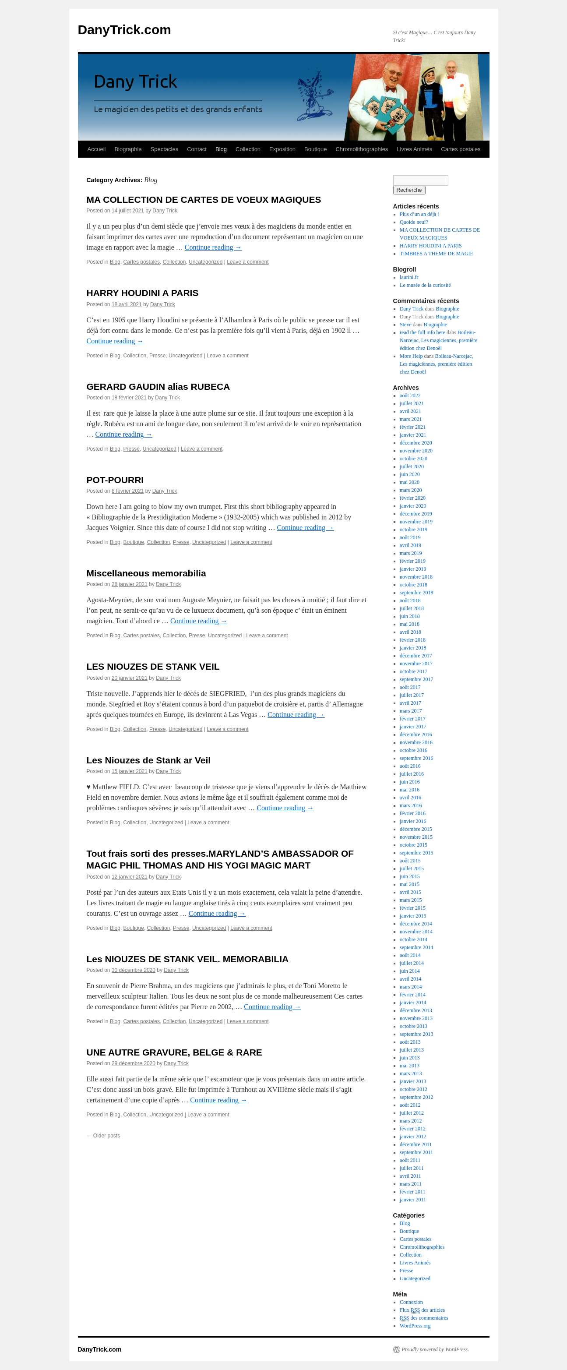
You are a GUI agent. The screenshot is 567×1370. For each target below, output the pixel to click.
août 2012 (410, 1105)
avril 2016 (410, 797)
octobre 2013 (413, 1026)
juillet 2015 (412, 868)
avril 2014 (410, 979)
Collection (248, 149)
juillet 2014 (412, 963)
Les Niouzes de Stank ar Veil (149, 760)
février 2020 (413, 498)
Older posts (103, 1136)
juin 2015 (410, 876)
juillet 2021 (412, 403)
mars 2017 (411, 711)
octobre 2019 (413, 529)
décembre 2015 (416, 829)
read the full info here (422, 332)
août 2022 (410, 395)
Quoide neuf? (414, 222)
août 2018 (410, 600)
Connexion (411, 1302)
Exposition (282, 149)
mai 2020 (409, 482)
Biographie (127, 149)
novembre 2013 (416, 1018)
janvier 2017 (413, 727)
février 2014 (413, 995)
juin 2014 (410, 971)
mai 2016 (409, 790)
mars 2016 (411, 805)
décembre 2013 (416, 1010)
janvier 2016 (413, 821)
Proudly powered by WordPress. (435, 1349)
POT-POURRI (115, 480)
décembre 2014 (416, 924)
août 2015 (410, 861)
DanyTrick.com (124, 29)
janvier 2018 (413, 648)
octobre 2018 (413, 585)
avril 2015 (410, 892)
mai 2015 (409, 884)
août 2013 (410, 1042)
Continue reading (213, 247)
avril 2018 (410, 632)
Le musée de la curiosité (425, 285)
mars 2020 (411, 490)
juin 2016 (410, 782)
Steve (406, 324)
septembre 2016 (416, 758)
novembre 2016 (416, 742)
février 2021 (413, 427)
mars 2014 (411, 987)
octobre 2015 (413, 845)
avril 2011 (410, 1176)
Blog (221, 149)
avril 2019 (410, 545)
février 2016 (413, 813)
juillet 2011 (412, 1168)
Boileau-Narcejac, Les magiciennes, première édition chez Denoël (439, 340)
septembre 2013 (416, 1034)
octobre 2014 (413, 939)
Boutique (315, 149)
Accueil (97, 149)
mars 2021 (411, 419)
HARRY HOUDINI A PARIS (143, 293)
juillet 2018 (412, 608)
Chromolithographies (361, 149)
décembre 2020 (416, 443)
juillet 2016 (412, 774)
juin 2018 (410, 616)
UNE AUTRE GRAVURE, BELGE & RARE (174, 1052)
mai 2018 (409, 624)
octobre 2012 (413, 1089)
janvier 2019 (413, 569)
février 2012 (413, 1129)
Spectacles (165, 149)
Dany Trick (164, 211)
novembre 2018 (416, 577)
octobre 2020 (413, 458)
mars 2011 (411, 1184)
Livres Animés (414, 149)
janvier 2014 (413, 1002)
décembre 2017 (416, 656)
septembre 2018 (416, 593)
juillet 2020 (412, 466)
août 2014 (410, 955)
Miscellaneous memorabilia (146, 573)
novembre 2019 (416, 522)
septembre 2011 (416, 1152)
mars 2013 (411, 1073)
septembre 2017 (416, 679)
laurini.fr (409, 277)
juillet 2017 (412, 695)
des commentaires (424, 1318)
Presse (157, 356)
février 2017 (413, 719)
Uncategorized (205, 262)
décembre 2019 (416, 514)
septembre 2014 (416, 947)
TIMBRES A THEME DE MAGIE (436, 254)
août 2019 (410, 537)
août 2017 (410, 687)
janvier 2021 (413, 435)
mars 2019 (411, 553)
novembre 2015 (416, 837)
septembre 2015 (416, 853)
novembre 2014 (416, 932)
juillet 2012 (412, 1113)
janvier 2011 (413, 1200)
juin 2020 (410, 474)
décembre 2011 (416, 1144)
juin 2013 (410, 1058)
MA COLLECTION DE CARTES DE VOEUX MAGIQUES (204, 199)
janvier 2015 (413, 916)
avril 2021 (410, 411)
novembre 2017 (416, 663)
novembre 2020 (416, 451)
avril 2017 (410, 703)
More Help (411, 356)
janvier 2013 (413, 1081)
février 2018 (413, 640)
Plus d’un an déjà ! (419, 214)
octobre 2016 (413, 750)
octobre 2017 (413, 671)
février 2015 (413, 908)
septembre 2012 (416, 1097)
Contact (197, 149)
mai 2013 (409, 1066)
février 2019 (413, 561)
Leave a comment (247, 262)
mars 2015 (411, 900)
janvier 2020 (413, 506)
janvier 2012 (413, 1136)
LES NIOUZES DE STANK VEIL (153, 666)
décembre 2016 (416, 734)
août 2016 (410, 766)
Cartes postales (460, 149)
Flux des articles (422, 1310)
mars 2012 (411, 1121)
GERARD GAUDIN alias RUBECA (158, 386)
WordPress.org (415, 1326)
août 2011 (410, 1160)
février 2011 (413, 1192)
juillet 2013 (412, 1050)
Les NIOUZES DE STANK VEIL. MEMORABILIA (188, 959)
